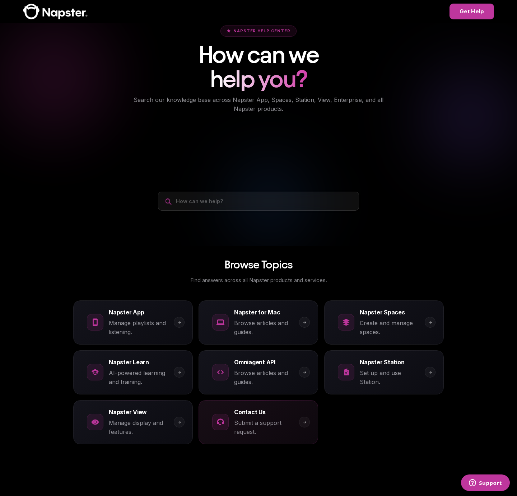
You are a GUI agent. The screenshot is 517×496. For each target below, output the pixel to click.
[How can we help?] (258, 200)
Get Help (472, 11)
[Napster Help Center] (55, 11)
